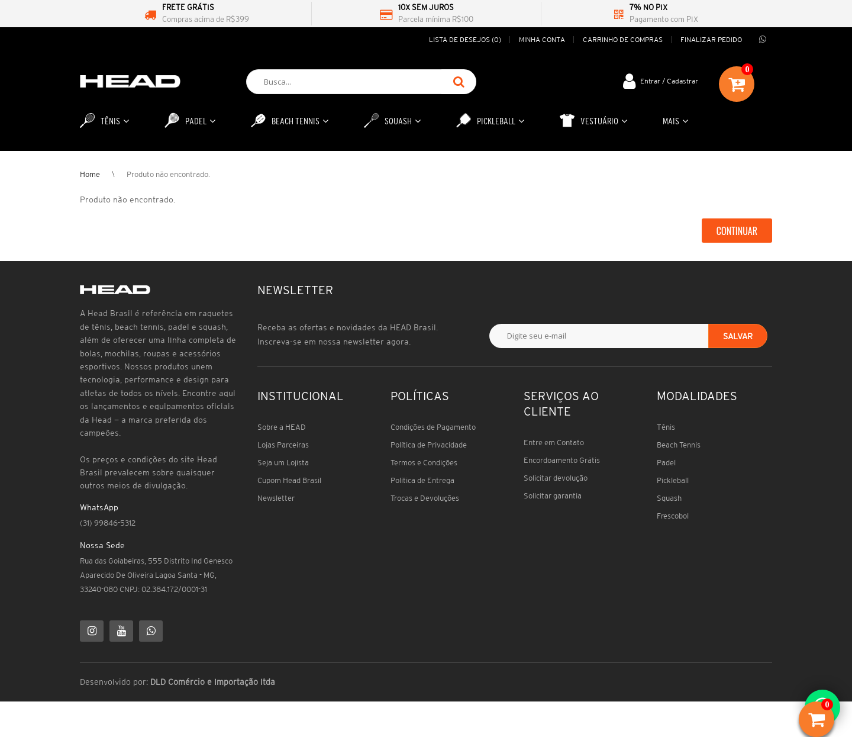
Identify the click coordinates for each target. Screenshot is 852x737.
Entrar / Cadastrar (669, 81)
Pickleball (673, 480)
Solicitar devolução (556, 478)
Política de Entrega (422, 480)
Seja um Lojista (283, 462)
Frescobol (673, 515)
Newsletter (276, 498)
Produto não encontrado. (168, 174)
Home (90, 174)
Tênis (666, 427)
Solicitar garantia (553, 495)
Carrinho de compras (623, 39)
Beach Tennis (679, 444)
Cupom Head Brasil (289, 480)
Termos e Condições (423, 462)
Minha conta (542, 39)
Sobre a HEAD (281, 427)
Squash (669, 498)
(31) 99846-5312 (107, 523)
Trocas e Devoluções (424, 498)
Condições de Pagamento (433, 427)
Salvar (738, 336)
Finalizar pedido (711, 39)
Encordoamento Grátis (562, 460)
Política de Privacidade (428, 444)
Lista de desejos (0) (465, 39)
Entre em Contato (554, 442)
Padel (666, 462)
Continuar (737, 231)
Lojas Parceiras (283, 444)
